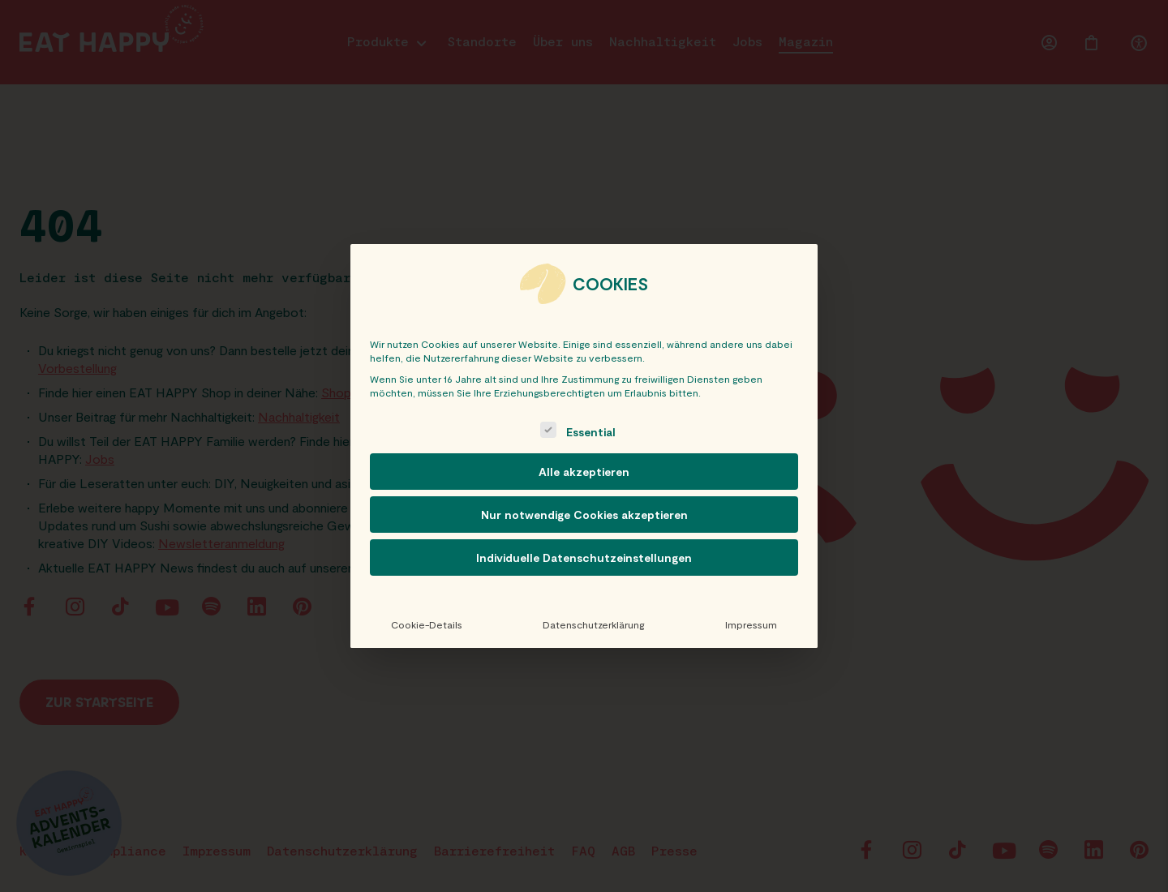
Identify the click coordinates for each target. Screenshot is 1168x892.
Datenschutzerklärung (593, 624)
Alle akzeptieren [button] (584, 471)
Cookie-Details (426, 624)
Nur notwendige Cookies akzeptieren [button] (584, 514)
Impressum (751, 624)
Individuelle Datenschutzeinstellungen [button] (584, 557)
